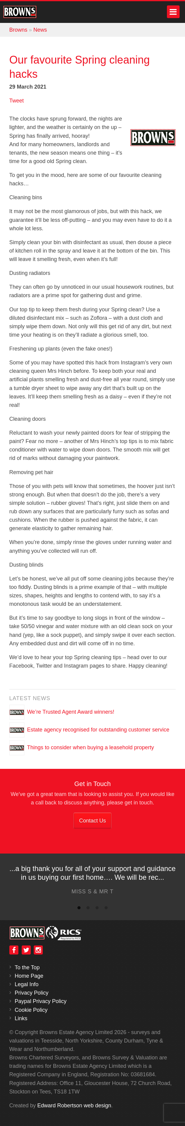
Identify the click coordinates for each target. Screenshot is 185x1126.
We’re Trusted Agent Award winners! (70, 712)
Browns (18, 30)
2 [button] (88, 909)
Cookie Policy (31, 1010)
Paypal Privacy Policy (41, 1001)
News (40, 30)
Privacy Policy (32, 993)
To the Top (27, 967)
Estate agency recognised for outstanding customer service (98, 730)
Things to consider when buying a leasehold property (90, 747)
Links (21, 1018)
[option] (92, 882)
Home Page (29, 976)
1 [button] (79, 909)
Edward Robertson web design (74, 1105)
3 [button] (97, 909)
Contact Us (92, 821)
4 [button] (106, 909)
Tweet (16, 101)
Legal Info (27, 984)
